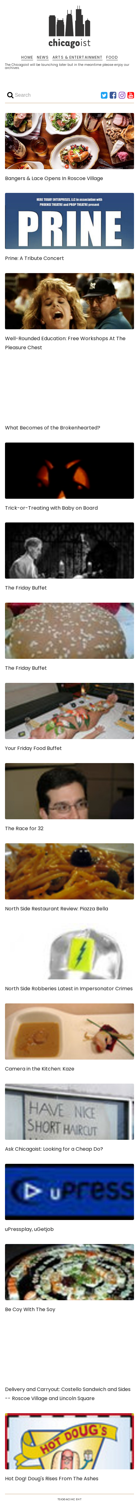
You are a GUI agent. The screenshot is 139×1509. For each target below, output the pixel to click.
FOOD (111, 57)
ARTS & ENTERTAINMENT (77, 57)
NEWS (43, 57)
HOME (27, 57)
